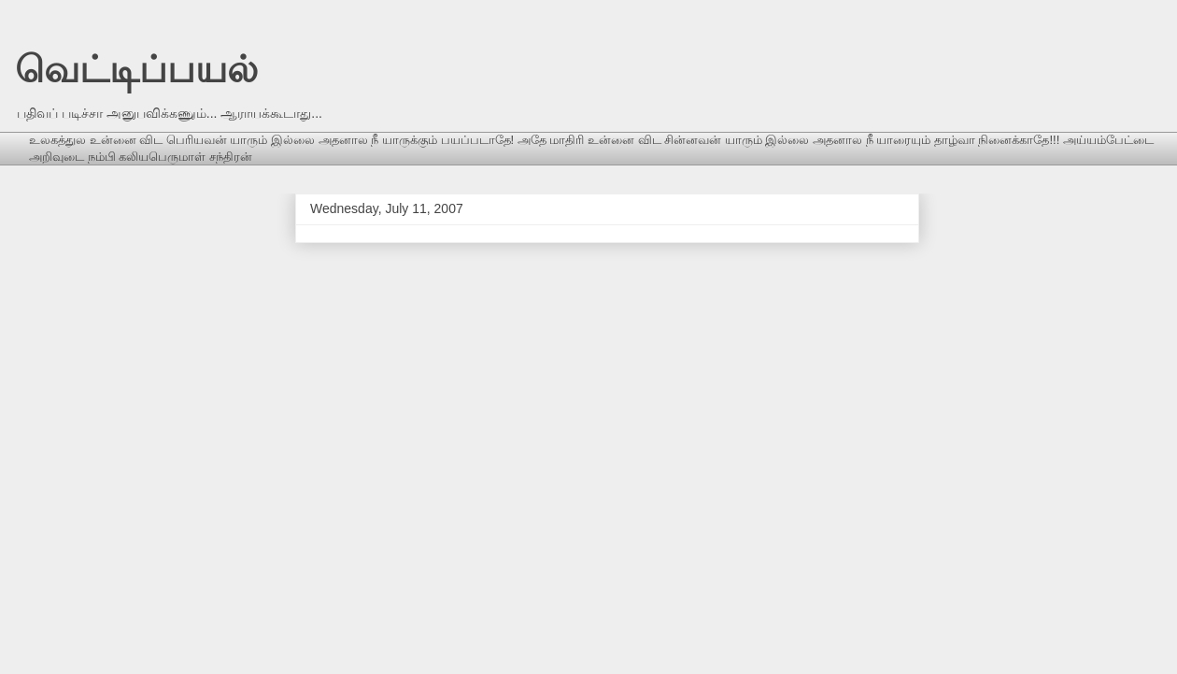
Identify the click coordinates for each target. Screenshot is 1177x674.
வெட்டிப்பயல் (136, 69)
